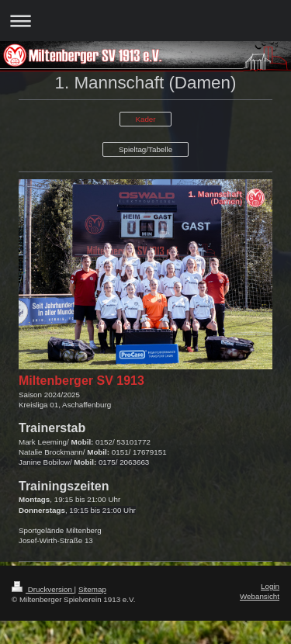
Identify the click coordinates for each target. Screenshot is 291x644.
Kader (145, 119)
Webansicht (259, 596)
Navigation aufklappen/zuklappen (145, 20)
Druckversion (43, 589)
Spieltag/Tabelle (145, 149)
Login (270, 586)
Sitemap (92, 589)
